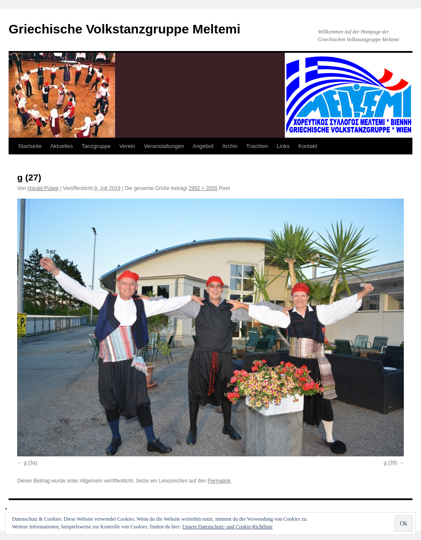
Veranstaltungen (164, 146)
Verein (127, 146)
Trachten (257, 146)
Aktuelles (61, 146)
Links (283, 146)
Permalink (218, 481)
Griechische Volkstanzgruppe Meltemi (125, 29)
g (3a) (30, 463)
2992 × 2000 (203, 188)
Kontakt (307, 146)
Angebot (202, 146)
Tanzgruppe (96, 146)
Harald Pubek (43, 188)
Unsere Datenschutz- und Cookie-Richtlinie (227, 527)
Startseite (30, 146)
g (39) (390, 463)
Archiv (230, 146)
